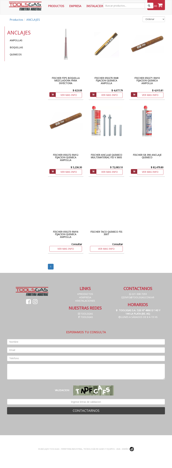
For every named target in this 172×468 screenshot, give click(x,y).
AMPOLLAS (16, 40)
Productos (56, 6)
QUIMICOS (16, 54)
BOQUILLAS (16, 47)
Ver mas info (68, 95)
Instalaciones (96, 6)
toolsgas (85, 313)
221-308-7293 (138, 294)
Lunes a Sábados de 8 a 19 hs (138, 317)
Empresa (75, 6)
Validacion (62, 390)
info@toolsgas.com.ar (137, 297)
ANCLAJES (33, 20)
